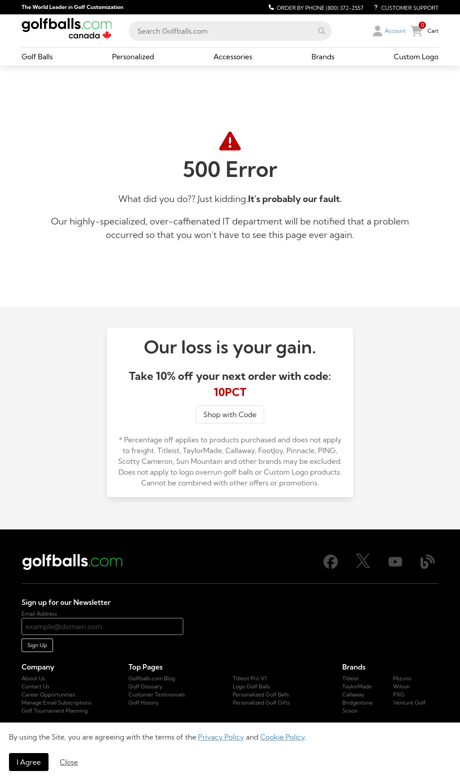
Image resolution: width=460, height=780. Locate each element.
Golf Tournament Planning (55, 710)
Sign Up (37, 645)
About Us (33, 678)
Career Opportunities (48, 694)
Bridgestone (357, 702)
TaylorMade (357, 686)
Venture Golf (409, 702)
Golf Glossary (145, 686)
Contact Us (35, 686)
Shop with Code (230, 414)
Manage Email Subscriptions (57, 702)
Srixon (350, 710)
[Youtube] (395, 567)
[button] (321, 31)
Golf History (143, 702)
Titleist (350, 678)
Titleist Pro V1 (250, 678)
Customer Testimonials (156, 694)
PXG (399, 694)
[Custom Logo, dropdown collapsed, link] (416, 56)
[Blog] (427, 567)
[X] (363, 566)
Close (69, 762)
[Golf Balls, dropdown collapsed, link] (37, 56)
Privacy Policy (221, 736)
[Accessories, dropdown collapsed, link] (232, 56)
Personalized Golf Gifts (261, 702)
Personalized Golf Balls (261, 694)
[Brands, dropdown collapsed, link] (322, 56)
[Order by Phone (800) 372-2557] (314, 7)
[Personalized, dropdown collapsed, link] (133, 56)
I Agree (29, 762)
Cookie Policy (282, 736)
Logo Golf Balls (251, 686)
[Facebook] (330, 567)
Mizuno (402, 678)
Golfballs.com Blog (151, 678)
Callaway (353, 694)
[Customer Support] (402, 7)
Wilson (401, 686)
